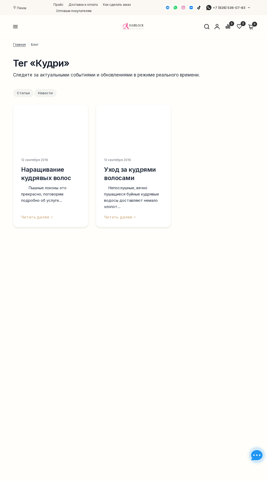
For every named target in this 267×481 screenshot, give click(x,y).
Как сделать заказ (117, 5)
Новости (45, 93)
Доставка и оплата (83, 5)
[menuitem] (59, 4)
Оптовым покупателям (74, 11)
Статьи (23, 93)
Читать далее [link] (37, 217)
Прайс (58, 5)
